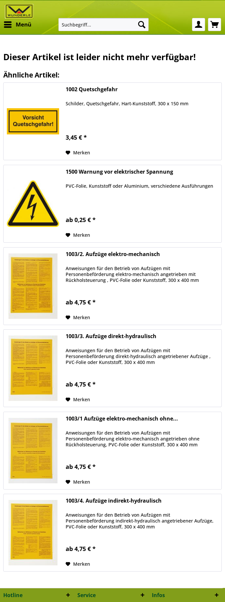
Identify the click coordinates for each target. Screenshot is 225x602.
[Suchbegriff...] (103, 24)
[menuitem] (17, 24)
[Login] (198, 24)
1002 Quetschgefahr (92, 89)
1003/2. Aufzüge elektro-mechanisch (113, 254)
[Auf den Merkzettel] (78, 153)
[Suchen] (142, 24)
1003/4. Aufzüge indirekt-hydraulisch (114, 500)
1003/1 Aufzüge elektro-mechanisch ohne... (122, 418)
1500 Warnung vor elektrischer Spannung (119, 171)
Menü (17, 23)
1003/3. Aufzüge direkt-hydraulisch (111, 336)
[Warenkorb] (214, 24)
